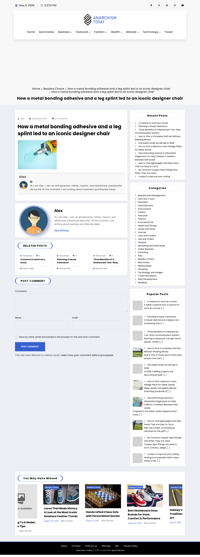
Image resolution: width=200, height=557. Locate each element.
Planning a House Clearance (66, 261)
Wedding (142, 282)
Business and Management (151, 195)
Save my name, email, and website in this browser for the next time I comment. (59, 336)
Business (65, 32)
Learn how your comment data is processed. (87, 355)
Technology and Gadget (150, 272)
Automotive (46, 32)
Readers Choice (146, 259)
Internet (142, 232)
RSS (117, 548)
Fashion (100, 32)
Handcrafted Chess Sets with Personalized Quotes (119, 514)
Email (99, 323)
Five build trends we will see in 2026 (156, 143)
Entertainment (145, 205)
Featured (83, 32)
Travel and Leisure (147, 275)
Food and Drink (145, 222)
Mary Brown (28, 256)
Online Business (146, 249)
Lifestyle (132, 32)
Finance (142, 218)
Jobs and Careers (147, 235)
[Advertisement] (100, 59)
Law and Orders (146, 239)
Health (116, 32)
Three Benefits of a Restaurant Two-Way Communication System (105, 261)
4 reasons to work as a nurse (32, 261)
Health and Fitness (147, 225)
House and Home (146, 228)
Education (143, 202)
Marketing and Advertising (151, 245)
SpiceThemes (118, 552)
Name (41, 323)
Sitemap (106, 548)
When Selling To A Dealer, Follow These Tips (35, 524)
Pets (140, 255)
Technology (152, 32)
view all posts (61, 230)
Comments (71, 301)
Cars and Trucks (146, 198)
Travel (168, 32)
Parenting (143, 252)
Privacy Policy (130, 548)
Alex (22, 118)
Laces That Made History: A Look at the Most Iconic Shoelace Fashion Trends (77, 512)
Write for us (91, 548)
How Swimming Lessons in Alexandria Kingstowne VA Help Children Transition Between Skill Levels (155, 156)
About (64, 548)
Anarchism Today (84, 552)
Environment (144, 208)
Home (31, 32)
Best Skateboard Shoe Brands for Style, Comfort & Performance (160, 514)
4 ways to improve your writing (154, 176)
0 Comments (61, 118)
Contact (76, 548)
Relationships (145, 265)
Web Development (148, 279)
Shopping (143, 269)
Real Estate (144, 262)
